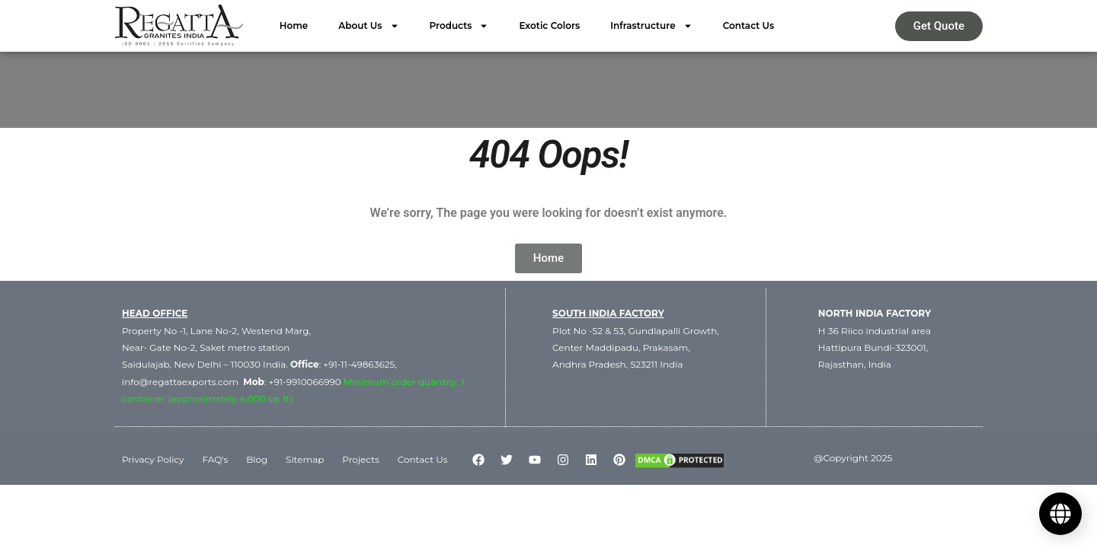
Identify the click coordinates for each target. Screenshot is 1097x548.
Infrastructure (651, 26)
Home (294, 25)
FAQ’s (216, 458)
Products (459, 26)
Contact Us (749, 25)
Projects (361, 458)
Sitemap (305, 458)
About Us (368, 26)
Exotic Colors (549, 25)
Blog (256, 458)
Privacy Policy (153, 458)
